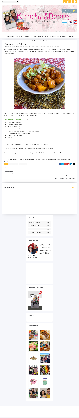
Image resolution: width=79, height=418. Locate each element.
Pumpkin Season (34, 46)
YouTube (43, 40)
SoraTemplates (10, 417)
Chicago (70, 36)
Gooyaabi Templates (27, 417)
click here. (35, 251)
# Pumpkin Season (13, 164)
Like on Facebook (40, 221)
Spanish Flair (42, 46)
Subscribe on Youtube (40, 225)
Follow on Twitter (40, 218)
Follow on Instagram (40, 228)
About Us (10, 36)
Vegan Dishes (56, 46)
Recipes (34, 40)
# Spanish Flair (23, 164)
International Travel (41, 36)
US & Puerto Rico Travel (58, 36)
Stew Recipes (49, 46)
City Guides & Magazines (24, 36)
